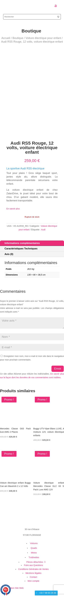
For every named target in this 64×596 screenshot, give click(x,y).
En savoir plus (13, 208)
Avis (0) (9, 254)
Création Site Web (14, 588)
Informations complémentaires (22, 243)
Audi (43, 229)
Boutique (17, 38)
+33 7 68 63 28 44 (47, 593)
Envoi (57, 368)
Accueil (5, 38)
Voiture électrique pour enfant (43, 38)
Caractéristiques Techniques (21, 248)
